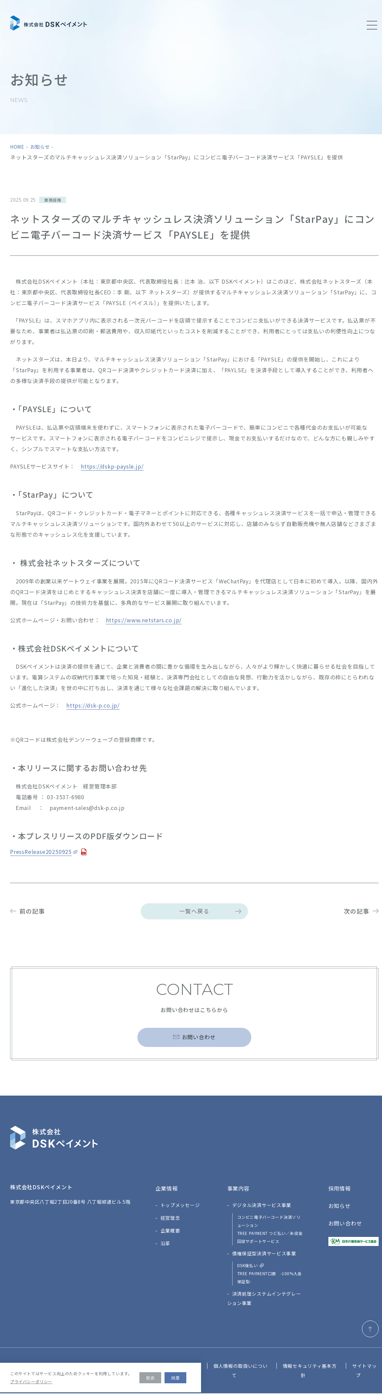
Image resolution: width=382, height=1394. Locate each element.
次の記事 (356, 911)
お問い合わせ (199, 1040)
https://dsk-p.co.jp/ (93, 705)
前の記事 (32, 911)
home (17, 146)
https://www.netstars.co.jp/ (144, 620)
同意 (175, 1378)
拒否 (150, 1378)
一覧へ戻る (194, 911)
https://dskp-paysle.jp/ (112, 466)
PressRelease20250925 (41, 852)
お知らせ (40, 146)
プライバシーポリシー (31, 1381)
